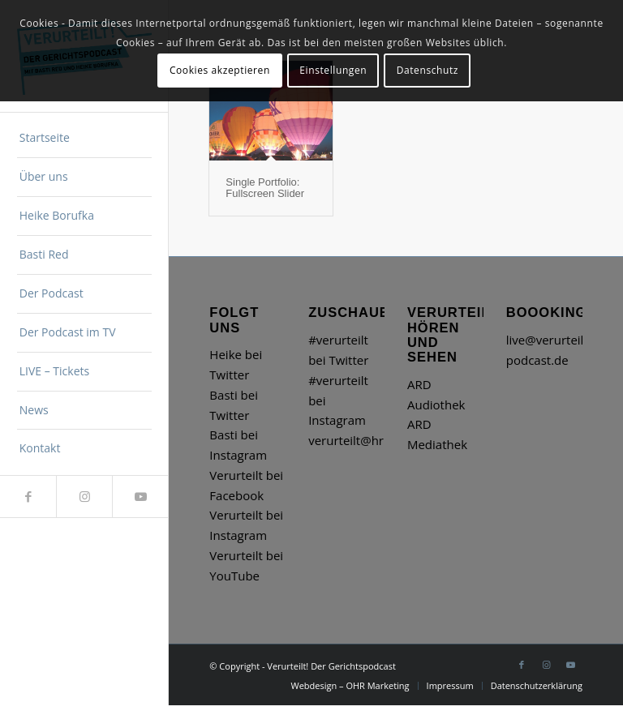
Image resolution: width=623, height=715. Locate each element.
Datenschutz (427, 70)
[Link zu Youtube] (140, 496)
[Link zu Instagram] (84, 496)
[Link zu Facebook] (28, 496)
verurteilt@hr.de (354, 440)
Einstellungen (333, 70)
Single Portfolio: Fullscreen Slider (265, 187)
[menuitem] (84, 138)
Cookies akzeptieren (220, 70)
